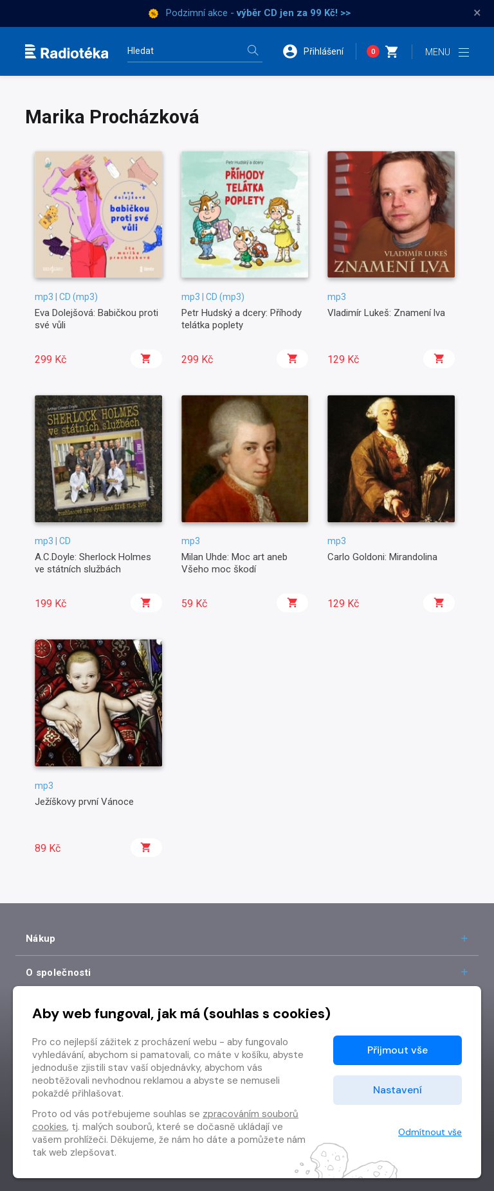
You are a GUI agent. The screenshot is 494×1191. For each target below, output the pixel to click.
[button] (319, 51)
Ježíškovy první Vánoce (84, 801)
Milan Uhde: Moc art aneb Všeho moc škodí (234, 562)
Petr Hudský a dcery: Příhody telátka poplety (241, 318)
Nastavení (397, 1090)
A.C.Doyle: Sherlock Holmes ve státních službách (93, 562)
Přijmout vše (397, 1050)
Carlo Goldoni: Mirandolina (382, 557)
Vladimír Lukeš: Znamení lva (386, 313)
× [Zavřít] (477, 13)
